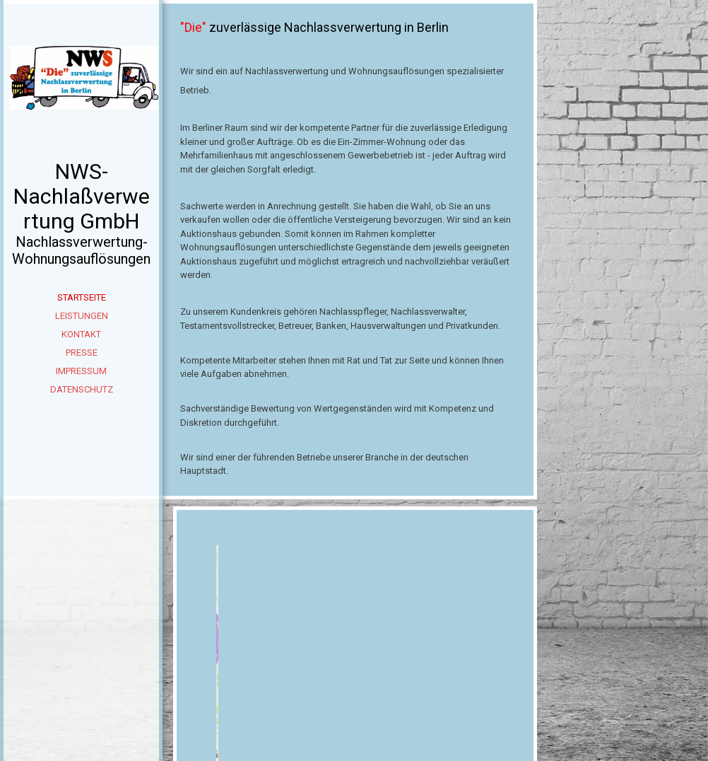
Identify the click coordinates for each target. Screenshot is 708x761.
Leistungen (81, 315)
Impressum (81, 371)
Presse (82, 352)
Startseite (81, 297)
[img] (81, 99)
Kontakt (81, 334)
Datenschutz (81, 389)
